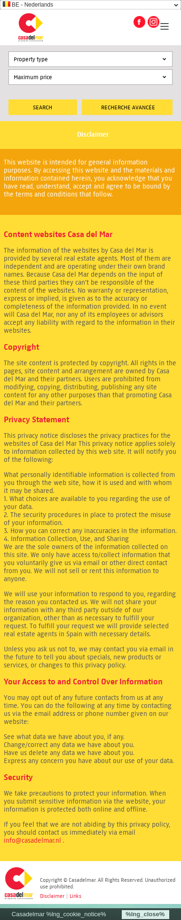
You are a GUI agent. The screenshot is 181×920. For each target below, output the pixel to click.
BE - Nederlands (28, 4)
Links (75, 896)
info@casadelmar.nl (32, 841)
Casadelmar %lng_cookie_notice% (59, 914)
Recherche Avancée (128, 107)
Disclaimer (52, 896)
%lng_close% (145, 914)
